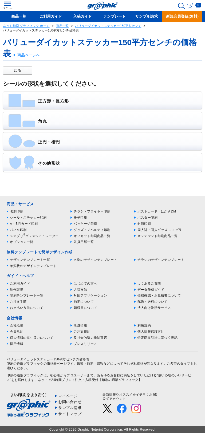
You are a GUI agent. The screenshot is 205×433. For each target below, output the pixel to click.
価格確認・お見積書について (159, 295)
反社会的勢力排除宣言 (90, 338)
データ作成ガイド (150, 290)
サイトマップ (69, 414)
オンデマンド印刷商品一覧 (157, 236)
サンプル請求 (69, 408)
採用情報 (16, 344)
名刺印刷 (16, 211)
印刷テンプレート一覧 (26, 295)
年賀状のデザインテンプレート (33, 266)
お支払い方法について (26, 308)
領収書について (85, 308)
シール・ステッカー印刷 (28, 217)
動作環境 (16, 290)
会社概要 (16, 325)
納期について (84, 302)
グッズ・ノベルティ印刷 (92, 230)
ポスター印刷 (147, 217)
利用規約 (144, 325)
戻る (17, 70)
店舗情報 (80, 325)
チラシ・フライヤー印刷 (92, 211)
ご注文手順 (18, 302)
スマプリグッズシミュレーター (34, 236)
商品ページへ (28, 55)
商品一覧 (62, 26)
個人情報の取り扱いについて (31, 338)
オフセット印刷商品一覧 (92, 236)
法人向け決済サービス (154, 308)
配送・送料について (152, 302)
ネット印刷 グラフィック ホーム (26, 26)
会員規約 (16, 331)
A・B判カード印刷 (24, 224)
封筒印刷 (144, 224)
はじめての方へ (85, 283)
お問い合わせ (69, 402)
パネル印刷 (18, 230)
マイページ (68, 396)
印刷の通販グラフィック (25, 375)
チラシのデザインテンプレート (160, 260)
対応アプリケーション (90, 295)
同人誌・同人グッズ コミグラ (159, 230)
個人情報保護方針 (150, 331)
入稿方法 (80, 290)
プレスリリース (85, 344)
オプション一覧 (21, 242)
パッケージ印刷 (85, 224)
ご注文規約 (82, 331)
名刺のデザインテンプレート (95, 260)
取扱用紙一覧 (84, 242)
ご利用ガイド (20, 283)
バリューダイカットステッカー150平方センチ (108, 26)
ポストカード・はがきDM (156, 211)
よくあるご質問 (149, 283)
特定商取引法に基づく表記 (157, 338)
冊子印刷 (80, 217)
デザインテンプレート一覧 (30, 260)
